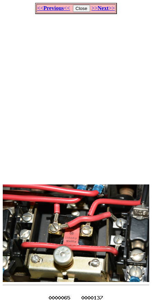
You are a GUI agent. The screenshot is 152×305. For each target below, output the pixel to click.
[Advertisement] (76, 96)
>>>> (103, 8)
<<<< (53, 8)
